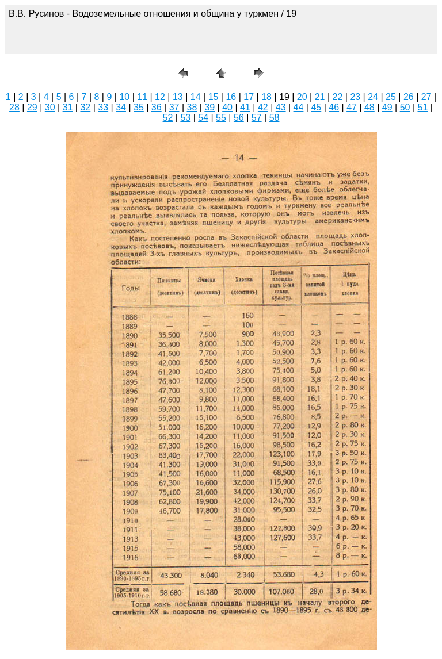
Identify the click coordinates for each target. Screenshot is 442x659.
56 (239, 117)
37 (174, 107)
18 (266, 97)
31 (68, 107)
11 (142, 97)
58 (274, 117)
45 (316, 107)
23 (355, 97)
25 (391, 97)
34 (121, 107)
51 (423, 107)
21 (320, 97)
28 (14, 107)
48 (369, 107)
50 (405, 107)
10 (124, 97)
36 (156, 107)
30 (50, 107)
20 (302, 97)
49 (387, 107)
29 (32, 107)
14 (195, 97)
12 (160, 97)
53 (185, 117)
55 (221, 117)
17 (248, 97)
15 (213, 97)
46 (334, 107)
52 (168, 117)
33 (103, 107)
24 (373, 97)
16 (231, 97)
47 (351, 107)
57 (257, 117)
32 (85, 107)
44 (299, 107)
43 (281, 107)
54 (203, 117)
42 (263, 107)
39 (209, 107)
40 (227, 107)
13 (178, 97)
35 (139, 107)
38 (192, 107)
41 (245, 107)
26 (408, 97)
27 (426, 97)
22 (338, 97)
